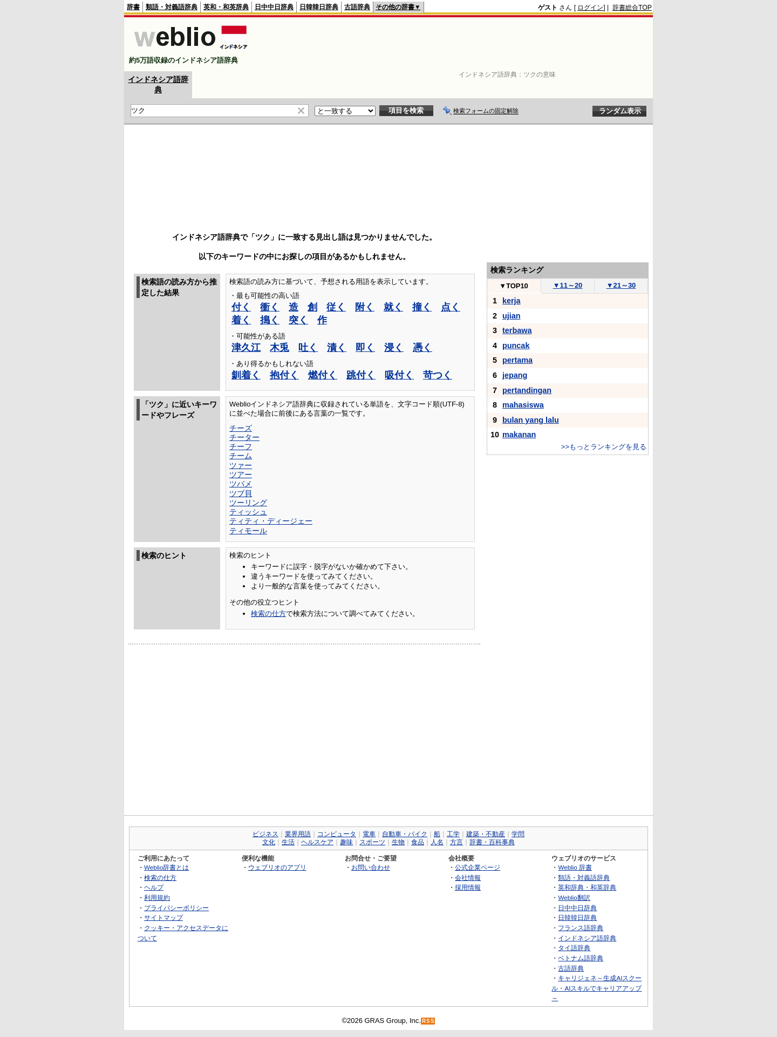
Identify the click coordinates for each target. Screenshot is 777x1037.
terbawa (516, 330)
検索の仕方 (268, 613)
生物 (398, 842)
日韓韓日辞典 (318, 7)
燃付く (322, 375)
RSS (428, 1021)
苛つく (437, 375)
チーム (240, 455)
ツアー (240, 474)
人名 (437, 842)
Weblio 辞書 (575, 867)
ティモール (248, 530)
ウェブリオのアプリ (277, 867)
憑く (422, 347)
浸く (394, 347)
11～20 (568, 285)
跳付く (361, 375)
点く (450, 307)
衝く (270, 307)
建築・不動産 (485, 834)
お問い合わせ (370, 867)
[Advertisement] (455, 44)
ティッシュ (248, 511)
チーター (244, 437)
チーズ (240, 428)
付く (241, 307)
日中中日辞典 (274, 7)
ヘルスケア (317, 842)
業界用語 (298, 834)
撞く (422, 307)
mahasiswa (523, 405)
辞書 (133, 7)
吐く (308, 347)
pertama (517, 360)
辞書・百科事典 (492, 842)
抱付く (284, 375)
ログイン (590, 7)
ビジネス (265, 834)
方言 (456, 842)
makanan (519, 434)
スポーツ (372, 842)
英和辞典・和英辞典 (587, 887)
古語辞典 (357, 7)
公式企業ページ (477, 867)
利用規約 (157, 897)
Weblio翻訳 (574, 897)
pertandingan (526, 390)
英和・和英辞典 (226, 7)
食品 (417, 842)
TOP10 (513, 286)
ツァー (240, 465)
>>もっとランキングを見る (603, 447)
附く (364, 307)
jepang (514, 375)
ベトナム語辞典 (580, 957)
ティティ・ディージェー (270, 521)
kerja (511, 300)
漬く (336, 347)
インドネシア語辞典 (587, 937)
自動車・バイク (404, 834)
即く (365, 347)
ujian (511, 315)
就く (393, 307)
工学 (453, 834)
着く (241, 320)
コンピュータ (336, 834)
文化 (268, 842)
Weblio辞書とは (166, 867)
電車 (369, 834)
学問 (518, 834)
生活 (288, 842)
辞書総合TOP (632, 7)
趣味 (346, 842)
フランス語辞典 (580, 927)
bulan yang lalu (530, 420)
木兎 (279, 347)
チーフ (240, 446)
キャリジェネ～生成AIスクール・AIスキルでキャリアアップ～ (596, 987)
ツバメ (240, 483)
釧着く (246, 375)
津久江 (246, 347)
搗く (270, 320)
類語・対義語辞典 (171, 7)
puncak (515, 345)
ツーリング (248, 502)
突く (298, 320)
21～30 (621, 285)
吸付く (399, 375)
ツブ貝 (240, 493)
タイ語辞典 (574, 947)
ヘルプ (153, 887)
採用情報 (468, 887)
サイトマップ (163, 917)
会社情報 (468, 877)
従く (336, 307)
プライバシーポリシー (176, 907)
